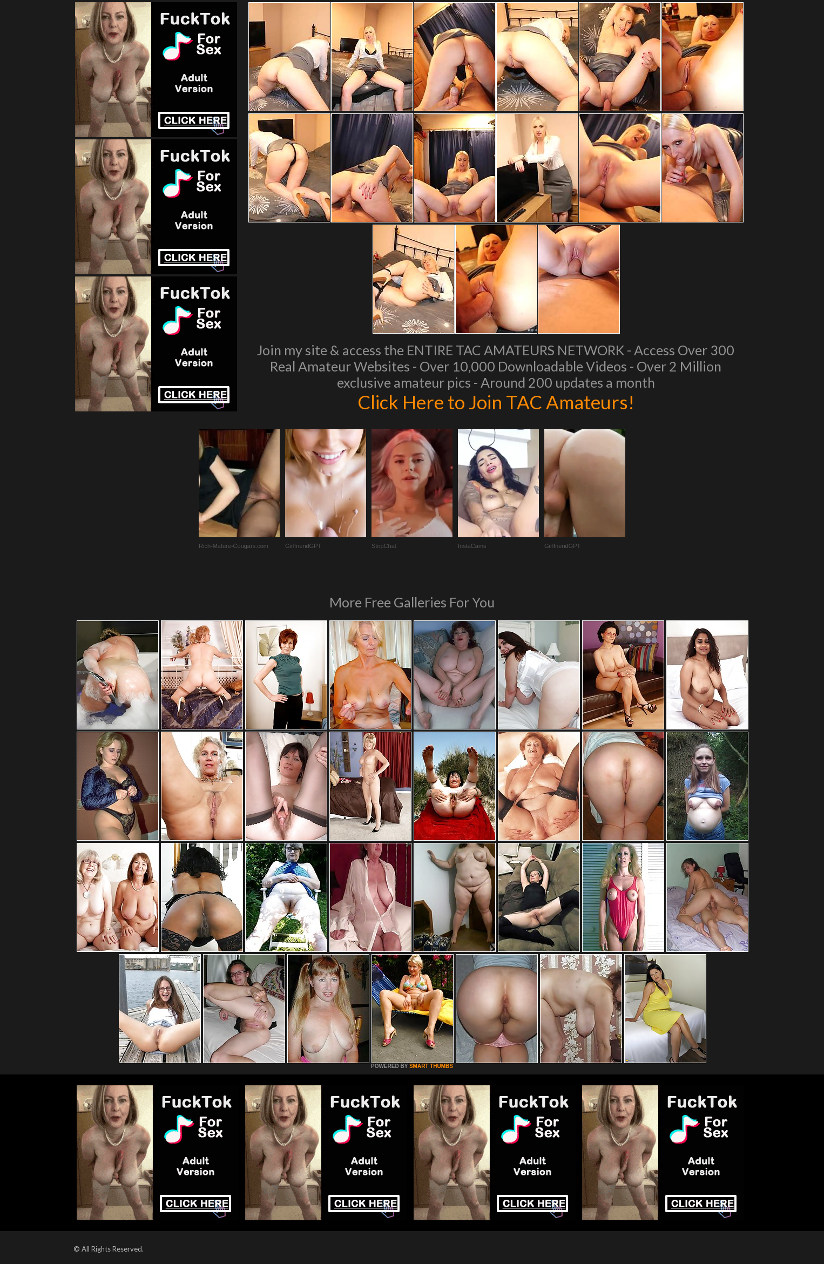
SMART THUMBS (431, 1066)
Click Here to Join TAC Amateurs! (495, 401)
